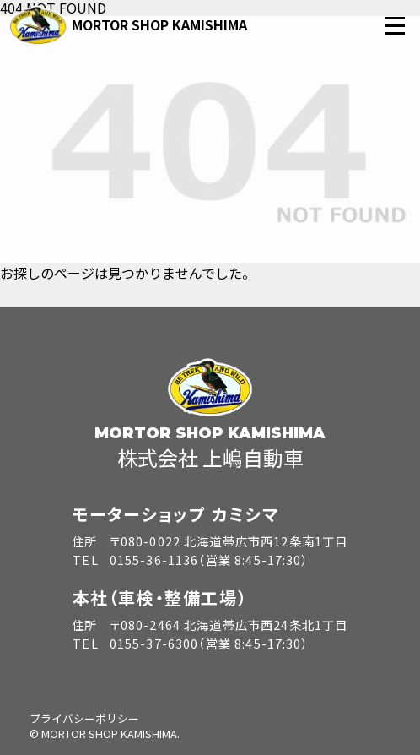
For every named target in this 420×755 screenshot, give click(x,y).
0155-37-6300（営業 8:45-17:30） (209, 643)
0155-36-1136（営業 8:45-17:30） (209, 559)
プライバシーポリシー (84, 718)
